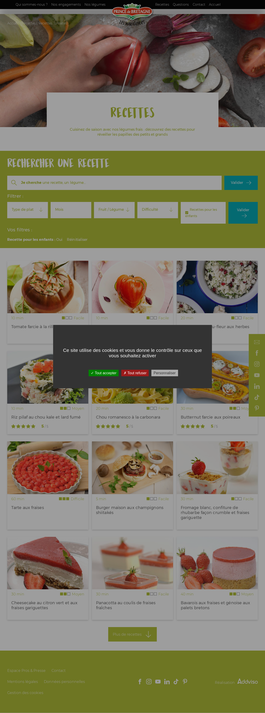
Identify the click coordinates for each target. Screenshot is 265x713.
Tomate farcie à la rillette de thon (44, 326)
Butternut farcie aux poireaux (210, 417)
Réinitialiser (77, 239)
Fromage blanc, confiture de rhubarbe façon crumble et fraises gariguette (215, 512)
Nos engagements (66, 4)
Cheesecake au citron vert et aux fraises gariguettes (44, 605)
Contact (199, 4)
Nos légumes (95, 4)
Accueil (215, 4)
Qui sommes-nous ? (32, 4)
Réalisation (236, 682)
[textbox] (27, 209)
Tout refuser (135, 373)
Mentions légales (22, 682)
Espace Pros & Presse (26, 670)
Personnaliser (165, 373)
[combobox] (27, 209)
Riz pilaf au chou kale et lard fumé (46, 417)
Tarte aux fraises (27, 507)
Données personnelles (64, 682)
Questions (181, 4)
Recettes (162, 4)
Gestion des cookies (25, 693)
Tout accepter (103, 373)
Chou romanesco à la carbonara (128, 417)
